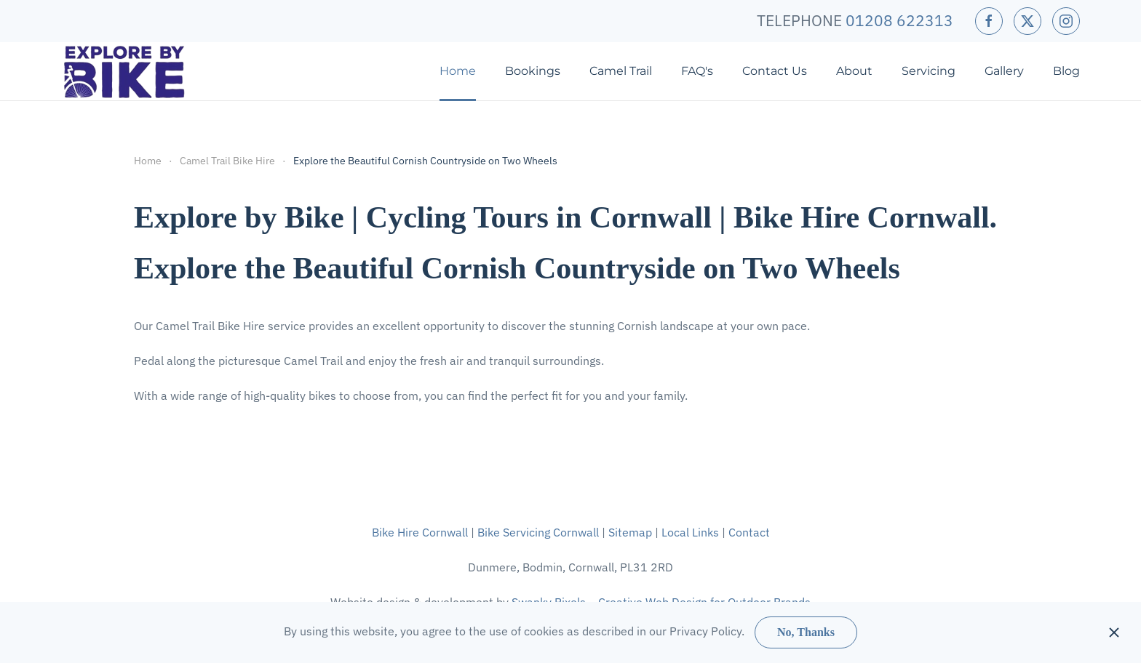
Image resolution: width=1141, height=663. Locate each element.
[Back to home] (124, 71)
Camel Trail (620, 71)
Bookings (532, 71)
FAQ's (697, 71)
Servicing (928, 71)
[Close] (1114, 632)
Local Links (690, 532)
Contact (749, 532)
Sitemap (630, 532)
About (854, 71)
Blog (1066, 71)
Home (458, 71)
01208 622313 (899, 20)
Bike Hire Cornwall (420, 532)
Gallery (1004, 71)
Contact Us (774, 71)
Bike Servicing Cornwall (538, 532)
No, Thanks (806, 632)
